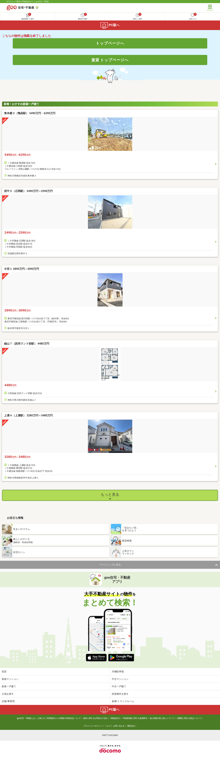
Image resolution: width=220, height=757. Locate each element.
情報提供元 (115, 718)
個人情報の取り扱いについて (162, 718)
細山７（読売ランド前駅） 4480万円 (26, 343)
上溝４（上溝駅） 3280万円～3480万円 (28, 415)
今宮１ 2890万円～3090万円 (21, 268)
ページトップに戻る (110, 564)
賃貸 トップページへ (110, 60)
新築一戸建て (9, 686)
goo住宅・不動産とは (26, 718)
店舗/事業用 (8, 701)
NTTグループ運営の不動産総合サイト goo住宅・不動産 (28, 1)
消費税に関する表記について (189, 718)
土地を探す (8, 693)
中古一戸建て (119, 686)
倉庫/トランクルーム (123, 701)
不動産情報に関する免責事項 (135, 718)
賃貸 (4, 671)
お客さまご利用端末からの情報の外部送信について (59, 718)
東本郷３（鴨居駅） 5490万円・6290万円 (29, 113)
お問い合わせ (118, 726)
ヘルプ (107, 726)
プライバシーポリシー (92, 726)
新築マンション (10, 679)
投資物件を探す (120, 693)
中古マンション (120, 679)
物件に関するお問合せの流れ (95, 718)
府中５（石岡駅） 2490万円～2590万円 (28, 191)
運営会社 (131, 726)
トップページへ (110, 43)
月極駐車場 (118, 671)
